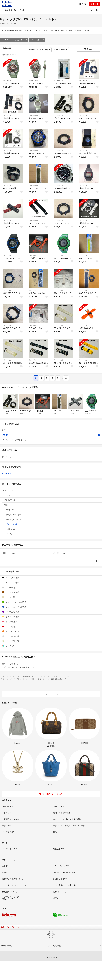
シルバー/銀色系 (51, 636)
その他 (53, 534)
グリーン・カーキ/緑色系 (51, 602)
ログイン (83, 4)
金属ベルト (53, 529)
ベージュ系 (51, 597)
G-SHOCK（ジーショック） (14, 40)
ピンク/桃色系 (51, 621)
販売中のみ (32, 50)
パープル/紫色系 (51, 612)
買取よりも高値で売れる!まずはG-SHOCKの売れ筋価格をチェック (51, 666)
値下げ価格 (51, 457)
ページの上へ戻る (51, 694)
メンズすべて (52, 500)
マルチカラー (51, 646)
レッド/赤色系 (51, 626)
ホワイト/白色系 (51, 582)
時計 (52, 505)
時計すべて (53, 510)
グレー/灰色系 (51, 587)
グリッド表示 (60, 50)
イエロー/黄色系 (51, 617)
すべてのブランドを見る (51, 794)
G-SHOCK (51, 473)
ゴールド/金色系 (51, 641)
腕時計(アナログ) (53, 515)
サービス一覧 (6, 946)
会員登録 (94, 4)
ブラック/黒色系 (51, 578)
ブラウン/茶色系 (51, 592)
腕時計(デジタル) (53, 519)
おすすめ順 (45, 50)
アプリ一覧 (56, 946)
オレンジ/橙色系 (51, 631)
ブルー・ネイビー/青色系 (51, 607)
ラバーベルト (37, 40)
